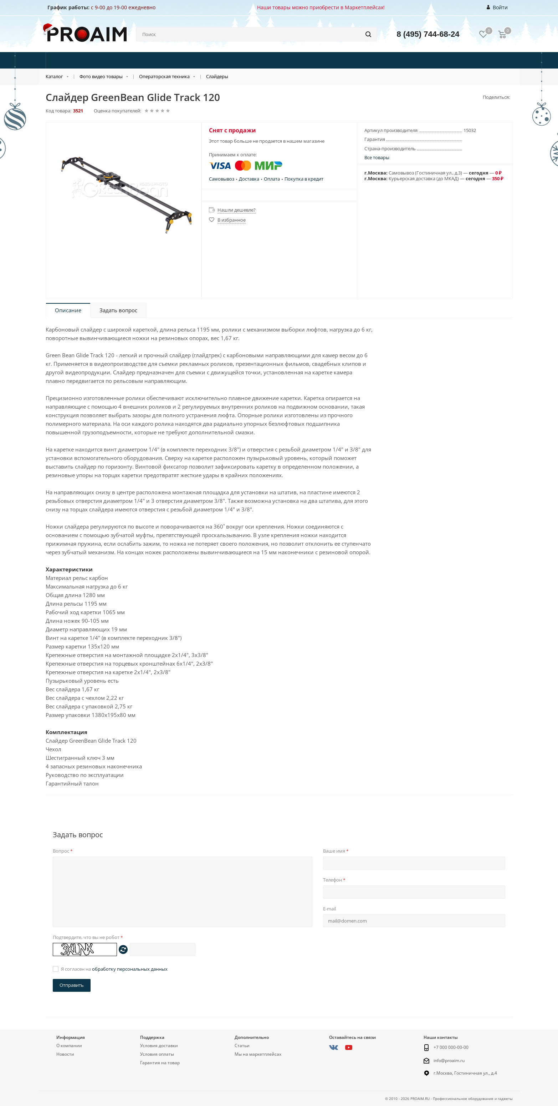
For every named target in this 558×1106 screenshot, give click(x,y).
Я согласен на (114, 969)
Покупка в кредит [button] (304, 179)
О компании (69, 1045)
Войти (497, 7)
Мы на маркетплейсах (258, 1054)
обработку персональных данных (130, 969)
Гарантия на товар (160, 1063)
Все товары (376, 157)
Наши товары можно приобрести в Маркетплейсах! (321, 7)
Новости (65, 1054)
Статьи (242, 1045)
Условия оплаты (157, 1054)
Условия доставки (159, 1045)
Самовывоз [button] (221, 179)
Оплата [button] (272, 179)
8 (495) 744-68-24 (427, 34)
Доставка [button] (249, 179)
